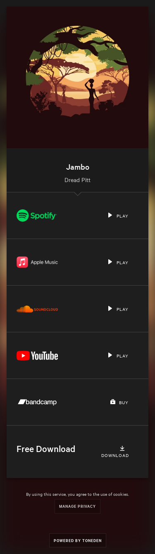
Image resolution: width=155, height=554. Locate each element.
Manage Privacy (77, 506)
